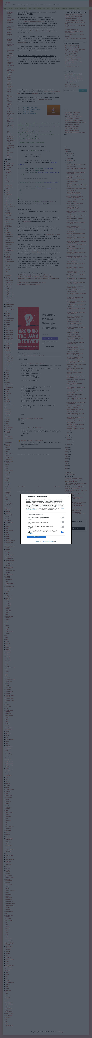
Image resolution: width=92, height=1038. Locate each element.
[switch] (62, 517)
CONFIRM (36, 536)
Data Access (46, 541)
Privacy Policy (53, 541)
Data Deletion (38, 541)
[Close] (69, 496)
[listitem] (46, 514)
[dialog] (46, 519)
